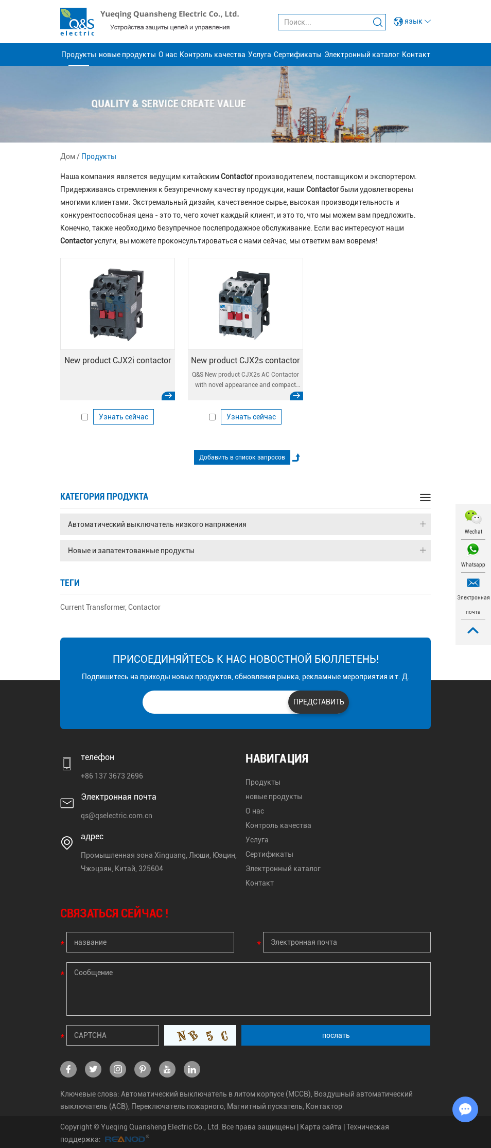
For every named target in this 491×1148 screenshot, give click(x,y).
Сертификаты (298, 54)
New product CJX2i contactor (117, 360)
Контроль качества (213, 54)
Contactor (144, 607)
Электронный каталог (361, 54)
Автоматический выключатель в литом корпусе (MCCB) (216, 1094)
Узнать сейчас (123, 417)
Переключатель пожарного (177, 1106)
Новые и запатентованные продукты (247, 550)
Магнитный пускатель (265, 1106)
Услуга (259, 54)
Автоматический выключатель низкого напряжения (247, 524)
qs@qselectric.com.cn (116, 815)
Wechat (473, 532)
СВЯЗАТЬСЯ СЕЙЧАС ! (114, 913)
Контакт (416, 54)
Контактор (324, 1106)
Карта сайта (321, 1127)
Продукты (78, 54)
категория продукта (104, 496)
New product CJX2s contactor (245, 360)
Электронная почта (473, 605)
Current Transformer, (93, 607)
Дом (67, 156)
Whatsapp (473, 565)
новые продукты (127, 54)
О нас (168, 54)
